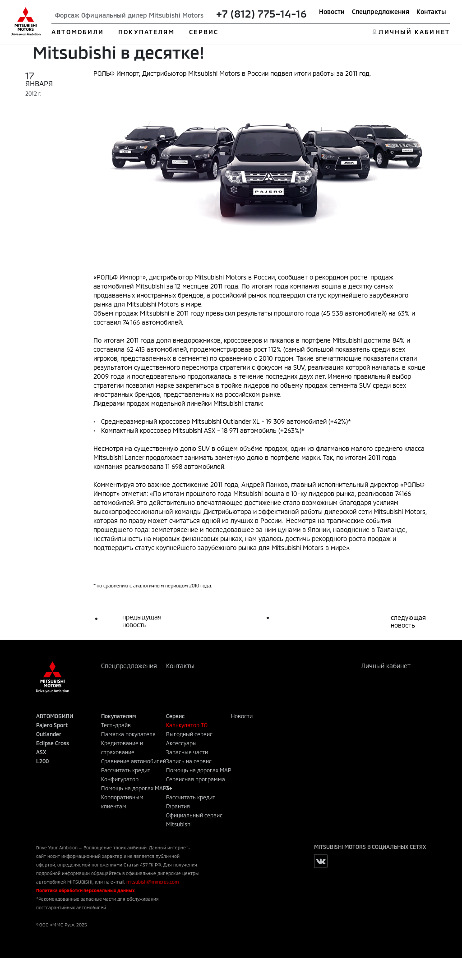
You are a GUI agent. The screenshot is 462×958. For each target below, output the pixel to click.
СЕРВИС (203, 32)
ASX (41, 752)
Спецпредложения (380, 11)
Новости (332, 11)
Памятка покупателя (128, 734)
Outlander (48, 734)
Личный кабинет (386, 665)
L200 (42, 761)
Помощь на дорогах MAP (133, 788)
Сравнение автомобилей (133, 761)
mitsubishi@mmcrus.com (152, 882)
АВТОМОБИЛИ (77, 32)
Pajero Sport (52, 725)
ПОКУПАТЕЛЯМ (146, 32)
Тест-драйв (116, 725)
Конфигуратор (120, 779)
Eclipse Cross (52, 743)
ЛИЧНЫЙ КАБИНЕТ (414, 32)
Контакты (431, 11)
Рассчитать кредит (125, 770)
